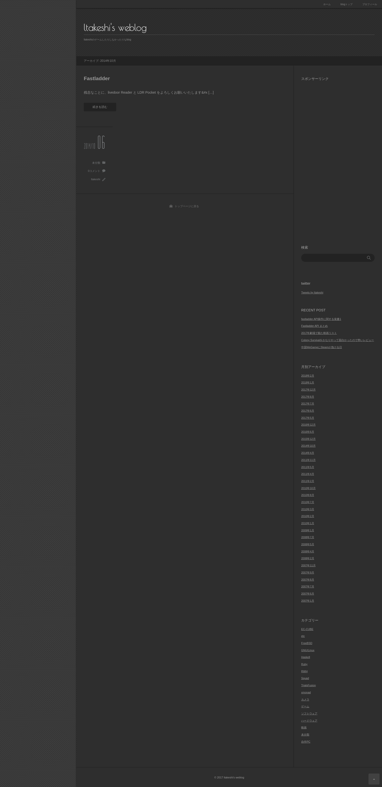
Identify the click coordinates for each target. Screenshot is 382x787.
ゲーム (305, 706)
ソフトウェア (309, 713)
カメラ (305, 699)
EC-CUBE (307, 629)
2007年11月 (308, 565)
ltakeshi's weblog (115, 27)
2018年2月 (307, 375)
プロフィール (369, 4)
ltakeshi (95, 179)
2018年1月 (307, 382)
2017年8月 (307, 396)
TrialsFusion (308, 685)
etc (303, 636)
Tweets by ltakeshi (312, 292)
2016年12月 (308, 424)
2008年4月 (307, 551)
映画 (304, 727)
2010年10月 (308, 488)
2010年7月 (307, 502)
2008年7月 (307, 537)
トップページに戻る (187, 206)
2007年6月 (307, 593)
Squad (305, 678)
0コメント (94, 170)
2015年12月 (308, 438)
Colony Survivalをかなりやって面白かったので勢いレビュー (337, 340)
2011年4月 (307, 473)
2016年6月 (307, 431)
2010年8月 (307, 495)
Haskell (305, 657)
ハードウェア (309, 720)
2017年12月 (308, 389)
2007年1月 (307, 600)
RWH (304, 671)
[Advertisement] (338, 158)
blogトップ (346, 4)
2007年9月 (307, 572)
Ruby (304, 664)
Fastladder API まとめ (314, 325)
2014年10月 (308, 445)
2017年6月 (307, 410)
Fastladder (97, 78)
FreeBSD (306, 643)
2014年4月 (307, 452)
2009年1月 (307, 530)
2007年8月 (307, 579)
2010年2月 (307, 516)
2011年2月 (307, 481)
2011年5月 (307, 467)
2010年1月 (307, 523)
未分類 (96, 162)
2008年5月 (307, 544)
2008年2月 (307, 558)
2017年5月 (307, 417)
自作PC (305, 741)
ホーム (327, 4)
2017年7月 (307, 403)
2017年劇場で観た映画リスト (319, 332)
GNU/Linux (307, 650)
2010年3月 (307, 509)
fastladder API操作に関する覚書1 (321, 318)
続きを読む (100, 107)
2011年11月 (308, 459)
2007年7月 (307, 586)
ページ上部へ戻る (374, 779)
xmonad (306, 692)
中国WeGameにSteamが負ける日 (321, 347)
